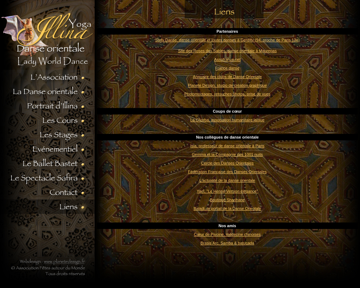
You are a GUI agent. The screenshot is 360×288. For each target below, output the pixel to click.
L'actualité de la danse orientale (227, 180)
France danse (227, 68)
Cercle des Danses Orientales (227, 163)
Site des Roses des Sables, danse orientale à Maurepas (227, 51)
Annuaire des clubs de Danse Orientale (227, 77)
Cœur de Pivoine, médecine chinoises (227, 234)
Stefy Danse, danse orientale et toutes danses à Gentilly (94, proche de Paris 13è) (227, 40)
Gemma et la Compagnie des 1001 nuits (227, 154)
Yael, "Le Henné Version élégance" (227, 191)
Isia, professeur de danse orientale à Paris (227, 146)
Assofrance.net (227, 59)
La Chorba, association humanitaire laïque (227, 120)
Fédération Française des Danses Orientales (227, 172)
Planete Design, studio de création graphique (227, 85)
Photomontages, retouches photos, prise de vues (227, 94)
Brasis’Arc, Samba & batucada (227, 243)
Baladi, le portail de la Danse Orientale (227, 208)
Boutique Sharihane (227, 200)
